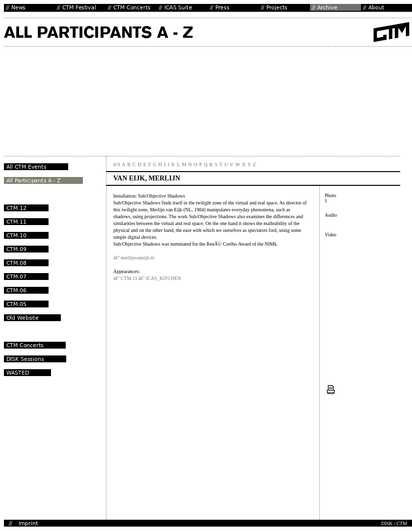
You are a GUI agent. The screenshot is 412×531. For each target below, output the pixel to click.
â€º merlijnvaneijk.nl (133, 257)
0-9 (116, 164)
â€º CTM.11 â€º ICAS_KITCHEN (147, 278)
